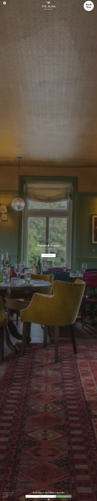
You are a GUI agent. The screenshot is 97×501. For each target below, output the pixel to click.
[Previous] (3, 250)
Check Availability (64, 496)
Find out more (48, 255)
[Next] (93, 250)
